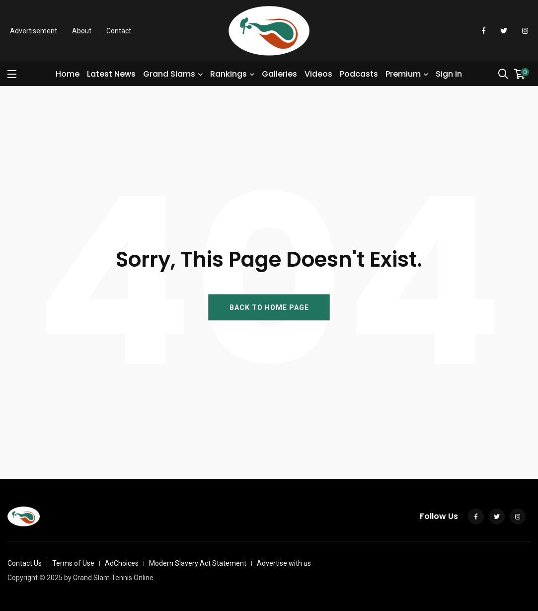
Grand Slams (169, 74)
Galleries (279, 74)
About (81, 31)
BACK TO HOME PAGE (269, 307)
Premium (403, 74)
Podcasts (359, 74)
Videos (318, 74)
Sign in (449, 74)
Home (67, 74)
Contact (118, 31)
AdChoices (122, 563)
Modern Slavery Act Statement (197, 563)
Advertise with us (284, 563)
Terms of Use (73, 563)
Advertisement (33, 31)
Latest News (111, 74)
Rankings (228, 74)
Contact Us (24, 563)
